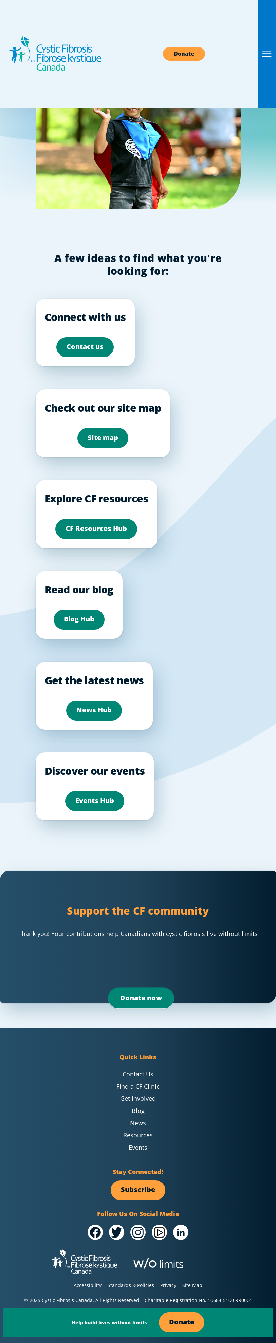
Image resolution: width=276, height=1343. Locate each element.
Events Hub (94, 800)
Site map (103, 437)
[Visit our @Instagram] (138, 1232)
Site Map (192, 1285)
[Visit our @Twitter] (116, 1232)
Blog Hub (79, 618)
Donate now (141, 998)
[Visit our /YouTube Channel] (159, 1232)
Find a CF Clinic (138, 1086)
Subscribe (138, 1189)
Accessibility (88, 1285)
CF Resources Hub (96, 528)
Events (138, 1147)
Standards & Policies (131, 1285)
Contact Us (138, 1074)
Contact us (85, 346)
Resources (138, 1135)
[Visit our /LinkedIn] (181, 1232)
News (138, 1123)
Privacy (168, 1285)
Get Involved (138, 1098)
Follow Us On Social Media (138, 1214)
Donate (184, 53)
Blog (138, 1111)
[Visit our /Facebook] (95, 1232)
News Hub (94, 709)
